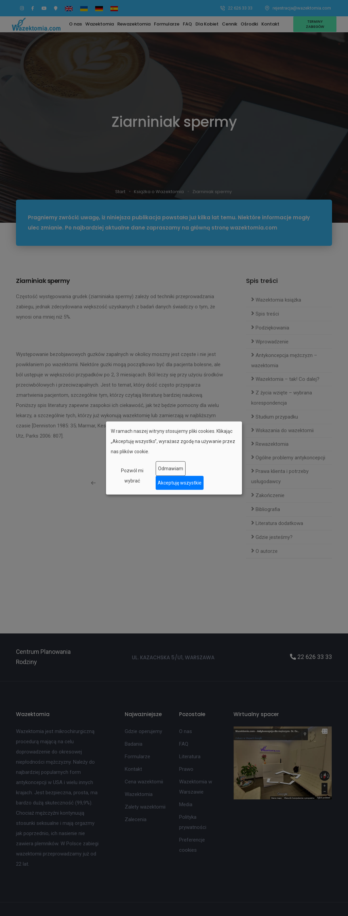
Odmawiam (170, 468)
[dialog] (174, 458)
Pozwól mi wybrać (132, 475)
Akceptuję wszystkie (180, 483)
